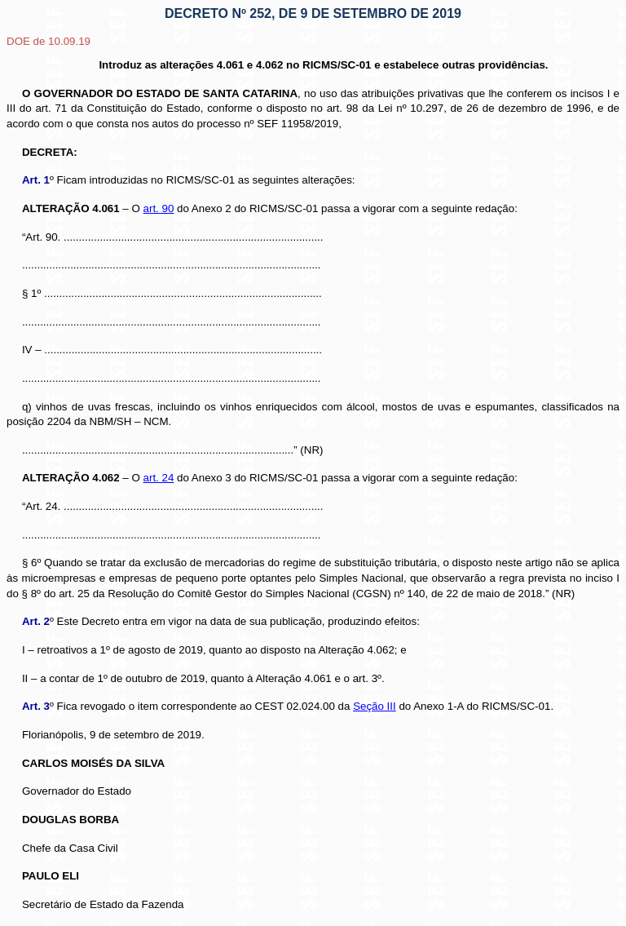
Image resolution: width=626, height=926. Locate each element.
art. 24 (158, 478)
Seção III (374, 706)
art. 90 (158, 208)
